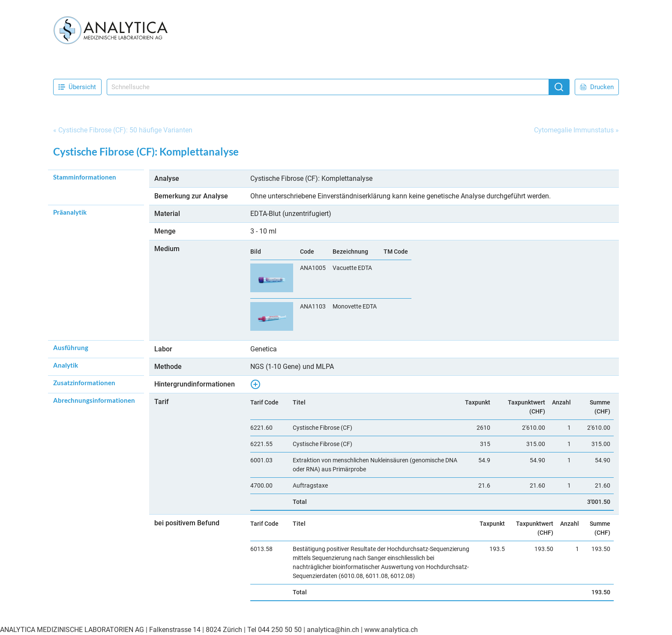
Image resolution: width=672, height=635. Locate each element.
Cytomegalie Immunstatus (574, 130)
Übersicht (77, 87)
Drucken (597, 87)
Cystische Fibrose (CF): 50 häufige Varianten (125, 130)
